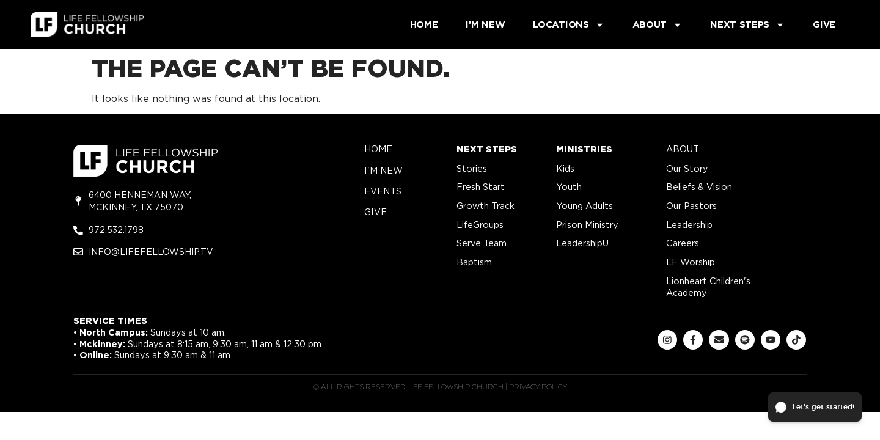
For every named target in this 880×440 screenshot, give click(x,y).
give (375, 212)
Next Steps (747, 24)
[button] (815, 407)
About (657, 24)
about (682, 149)
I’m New (485, 24)
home (378, 149)
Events (383, 191)
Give (824, 24)
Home (424, 24)
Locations (568, 24)
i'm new (383, 170)
